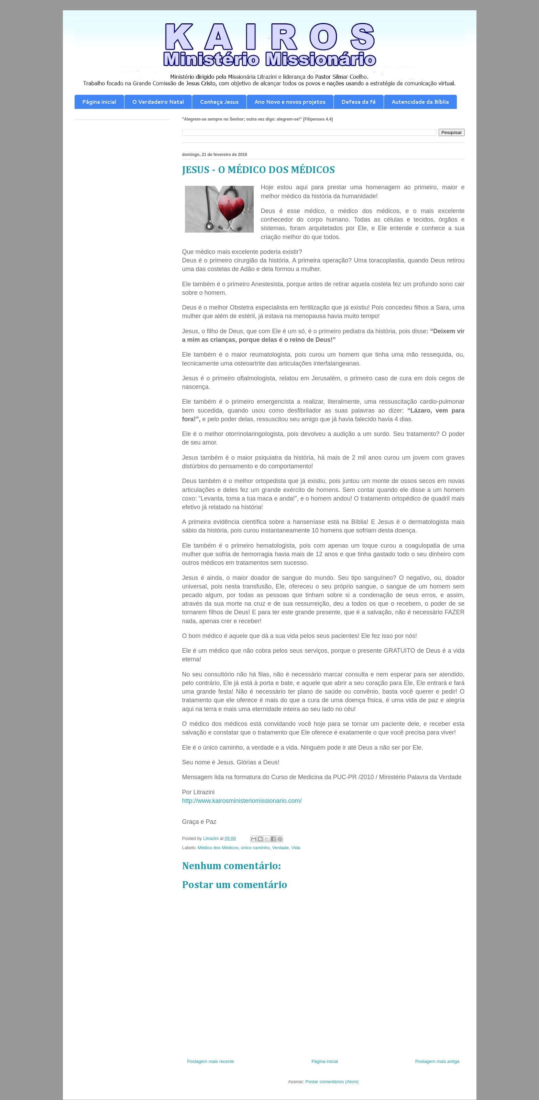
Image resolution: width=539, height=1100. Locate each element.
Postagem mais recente (210, 1061)
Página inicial (99, 101)
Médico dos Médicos (218, 847)
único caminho (255, 847)
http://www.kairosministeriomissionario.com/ (242, 800)
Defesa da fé (358, 101)
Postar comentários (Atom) (332, 1081)
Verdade (280, 847)
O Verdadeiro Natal (158, 101)
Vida (296, 847)
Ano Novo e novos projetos (290, 101)
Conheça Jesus (219, 101)
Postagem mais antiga (437, 1061)
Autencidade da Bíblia (420, 101)
